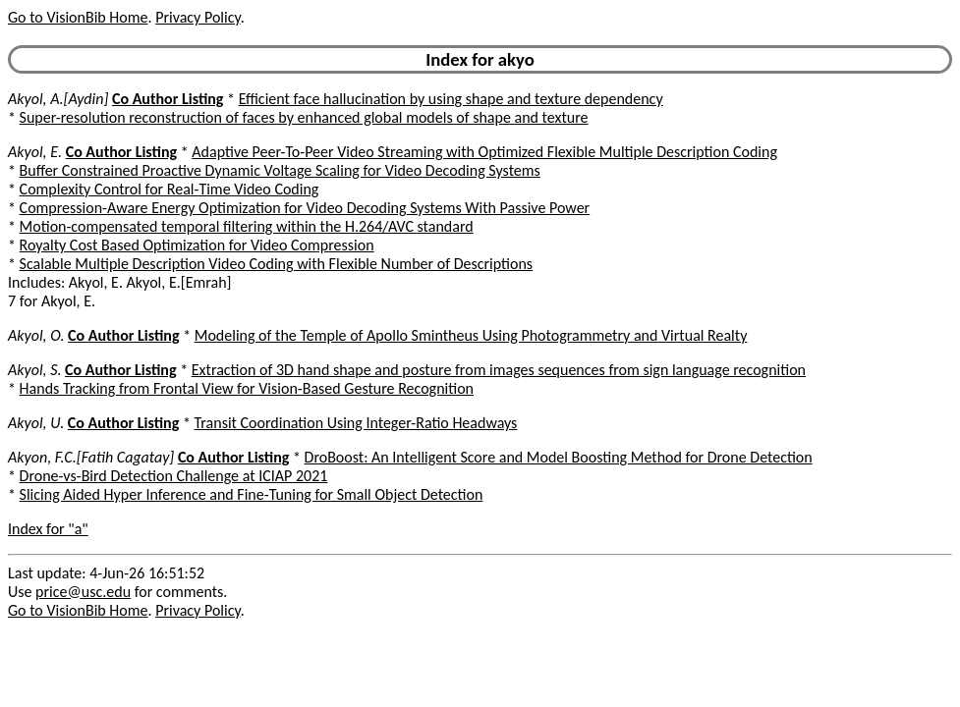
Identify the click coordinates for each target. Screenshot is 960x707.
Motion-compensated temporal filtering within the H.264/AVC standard (247, 226)
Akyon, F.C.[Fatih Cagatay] (91, 457)
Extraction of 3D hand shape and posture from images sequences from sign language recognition (499, 369)
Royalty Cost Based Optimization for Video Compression (197, 245)
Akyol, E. (35, 151)
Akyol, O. (36, 335)
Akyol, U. (36, 422)
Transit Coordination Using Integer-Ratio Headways (356, 422)
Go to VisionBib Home (77, 17)
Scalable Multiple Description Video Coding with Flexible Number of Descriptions (276, 263)
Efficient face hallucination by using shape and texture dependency (451, 98)
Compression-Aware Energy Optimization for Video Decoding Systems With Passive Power (305, 207)
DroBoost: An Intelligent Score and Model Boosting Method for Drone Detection (559, 457)
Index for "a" (48, 528)
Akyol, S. (34, 369)
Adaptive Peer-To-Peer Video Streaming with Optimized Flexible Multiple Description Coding (484, 151)
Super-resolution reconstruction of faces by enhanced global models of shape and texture (304, 117)
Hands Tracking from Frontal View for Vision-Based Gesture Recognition (247, 388)
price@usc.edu (83, 591)
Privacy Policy (197, 17)
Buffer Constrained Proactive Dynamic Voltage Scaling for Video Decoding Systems (280, 170)
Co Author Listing (167, 98)
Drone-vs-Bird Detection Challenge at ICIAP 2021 (174, 475)
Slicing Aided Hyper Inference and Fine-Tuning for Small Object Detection (251, 494)
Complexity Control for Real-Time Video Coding (169, 189)
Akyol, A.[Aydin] (58, 98)
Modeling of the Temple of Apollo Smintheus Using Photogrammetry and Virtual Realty (471, 335)
